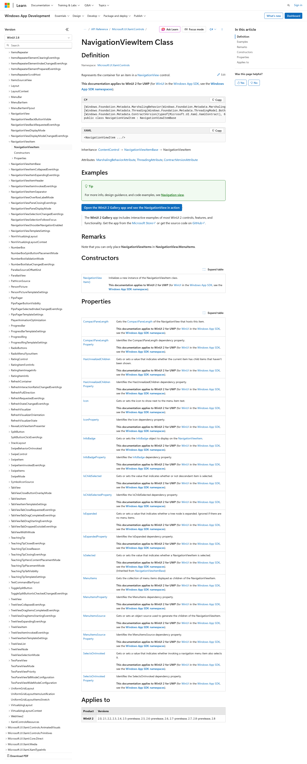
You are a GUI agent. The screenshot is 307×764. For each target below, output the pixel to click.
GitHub (197, 223)
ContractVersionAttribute (181, 160)
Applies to (243, 62)
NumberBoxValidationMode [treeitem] (27, 225)
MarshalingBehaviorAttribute (115, 160)
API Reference (99, 29)
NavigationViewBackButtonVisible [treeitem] (31, 85)
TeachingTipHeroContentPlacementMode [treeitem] (35, 526)
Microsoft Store (142, 223)
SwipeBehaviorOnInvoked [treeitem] (26, 414)
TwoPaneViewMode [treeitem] (22, 632)
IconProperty (91, 419)
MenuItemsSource (94, 616)
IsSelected (89, 555)
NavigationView (148, 75)
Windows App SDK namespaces (128, 289)
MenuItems (90, 578)
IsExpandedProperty (95, 536)
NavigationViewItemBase (141, 149)
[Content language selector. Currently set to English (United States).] (23, 743)
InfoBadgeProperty (94, 457)
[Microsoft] (7, 5)
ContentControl (108, 149)
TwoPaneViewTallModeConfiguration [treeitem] (32, 643)
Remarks (242, 47)
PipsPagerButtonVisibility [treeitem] (26, 269)
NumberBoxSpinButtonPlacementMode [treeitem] (34, 219)
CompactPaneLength (95, 321)
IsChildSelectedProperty (97, 495)
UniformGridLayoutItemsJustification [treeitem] (33, 660)
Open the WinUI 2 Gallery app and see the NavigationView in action (132, 207)
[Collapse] (67, 29)
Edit (221, 74)
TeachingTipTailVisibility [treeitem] (24, 537)
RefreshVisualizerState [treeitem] (24, 386)
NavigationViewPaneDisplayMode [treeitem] (31, 174)
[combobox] (38, 37)
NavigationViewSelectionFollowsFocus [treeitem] (33, 186)
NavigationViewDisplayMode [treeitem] (28, 96)
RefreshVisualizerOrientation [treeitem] (28, 381)
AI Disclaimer (12, 752)
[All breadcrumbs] (84, 29)
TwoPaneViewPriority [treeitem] (23, 637)
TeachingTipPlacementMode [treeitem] (28, 532)
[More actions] (222, 29)
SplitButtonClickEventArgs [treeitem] (26, 403)
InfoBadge (89, 438)
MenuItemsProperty (95, 597)
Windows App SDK (186, 83)
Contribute (70, 752)
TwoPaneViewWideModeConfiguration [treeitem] (34, 649)
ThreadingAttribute (150, 160)
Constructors (245, 52)
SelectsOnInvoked (94, 653)
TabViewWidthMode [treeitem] (23, 498)
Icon (85, 401)
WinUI (160, 83)
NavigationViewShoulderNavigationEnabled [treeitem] (37, 191)
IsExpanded (90, 513)
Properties (243, 57)
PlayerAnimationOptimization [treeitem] (28, 286)
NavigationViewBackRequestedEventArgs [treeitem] (35, 91)
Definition (243, 36)
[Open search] (289, 5)
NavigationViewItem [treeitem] (26, 113)
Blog (53, 752)
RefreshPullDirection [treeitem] (23, 358)
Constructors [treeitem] (22, 119)
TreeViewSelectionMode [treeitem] (25, 621)
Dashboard (293, 16)
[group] (153, 113)
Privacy (85, 752)
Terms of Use (143, 752)
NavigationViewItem (190, 438)
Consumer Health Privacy (112, 752)
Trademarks (162, 752)
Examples (242, 41)
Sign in (298, 5)
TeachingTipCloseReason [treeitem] (25, 515)
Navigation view (172, 195)
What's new (274, 16)
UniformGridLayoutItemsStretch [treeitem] (30, 665)
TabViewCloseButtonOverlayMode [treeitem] (31, 459)
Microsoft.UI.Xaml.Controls (128, 29)
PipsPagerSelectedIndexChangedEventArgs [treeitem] (36, 275)
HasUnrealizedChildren (96, 359)
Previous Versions (35, 752)
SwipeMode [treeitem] (18, 442)
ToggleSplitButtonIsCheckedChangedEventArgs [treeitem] (39, 559)
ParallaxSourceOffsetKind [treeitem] (26, 236)
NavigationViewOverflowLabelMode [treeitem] (32, 163)
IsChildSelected (92, 476)
